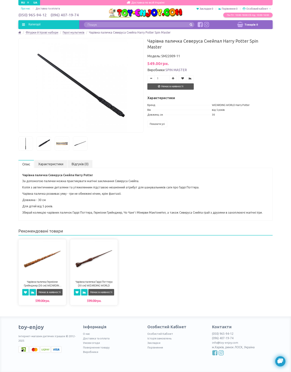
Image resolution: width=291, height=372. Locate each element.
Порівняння (155, 347)
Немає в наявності (170, 86)
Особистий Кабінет (160, 333)
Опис (26, 164)
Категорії (34, 24)
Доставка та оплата (48, 8)
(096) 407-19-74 (64, 15)
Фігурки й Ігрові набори (42, 32)
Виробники (90, 351)
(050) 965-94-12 (32, 15)
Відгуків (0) (80, 164)
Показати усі (157, 123)
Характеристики (50, 164)
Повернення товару (96, 347)
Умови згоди (91, 342)
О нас (86, 333)
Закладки (153, 342)
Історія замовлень (159, 338)
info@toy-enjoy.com (225, 342)
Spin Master (176, 70)
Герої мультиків (73, 32)
